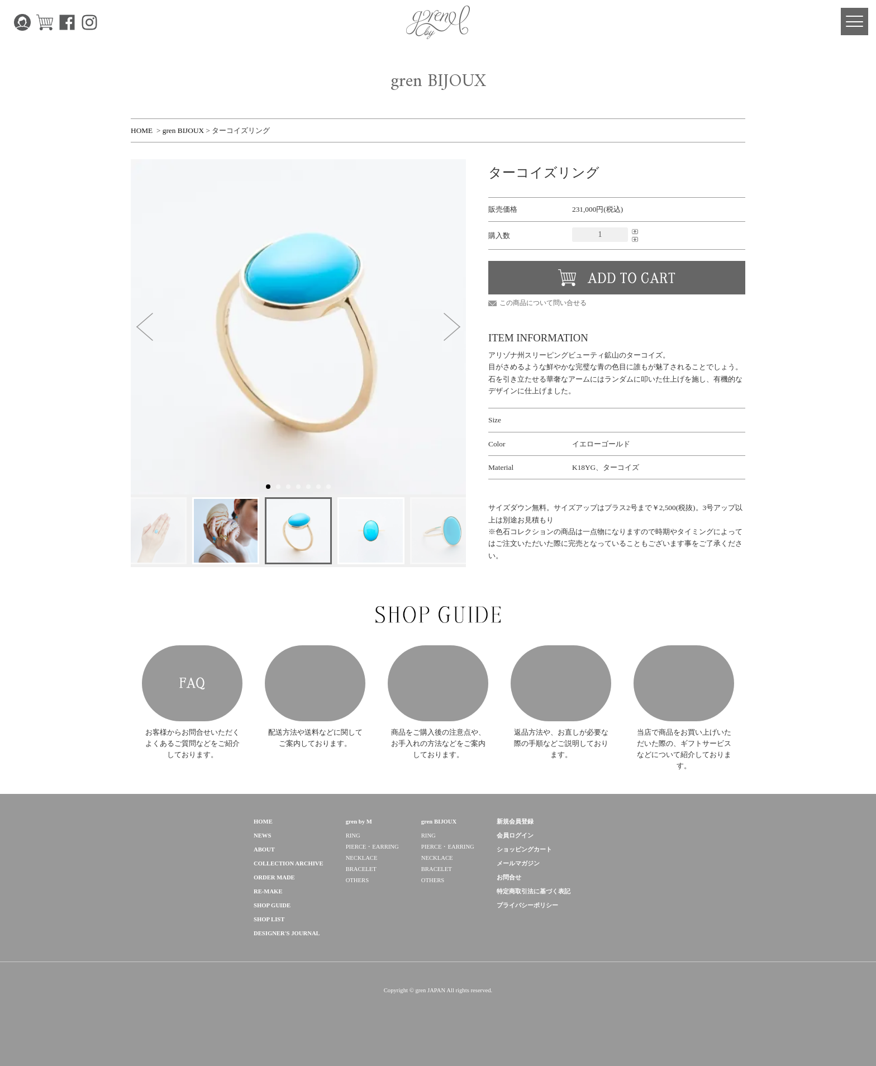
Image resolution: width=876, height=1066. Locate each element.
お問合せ (509, 902)
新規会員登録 (515, 846)
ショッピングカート (524, 874)
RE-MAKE (268, 916)
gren (170, 857)
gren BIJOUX (183, 130)
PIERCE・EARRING (372, 871)
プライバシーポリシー (527, 930)
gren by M (359, 846)
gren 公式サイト (438, 22)
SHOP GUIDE (272, 930)
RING (353, 860)
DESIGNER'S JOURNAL (287, 958)
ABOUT (264, 874)
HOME (142, 130)
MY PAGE (22, 22)
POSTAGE (315, 695)
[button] (144, 327)
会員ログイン (515, 860)
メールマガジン (518, 888)
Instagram (89, 22)
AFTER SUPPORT (561, 695)
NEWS (262, 860)
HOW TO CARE (438, 695)
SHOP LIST (269, 944)
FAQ (192, 695)
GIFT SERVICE (684, 695)
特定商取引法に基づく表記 (533, 916)
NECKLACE (362, 882)
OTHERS (357, 905)
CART (44, 22)
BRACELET (361, 894)
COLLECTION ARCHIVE (288, 888)
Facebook (67, 22)
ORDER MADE (274, 902)
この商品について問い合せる (543, 303)
